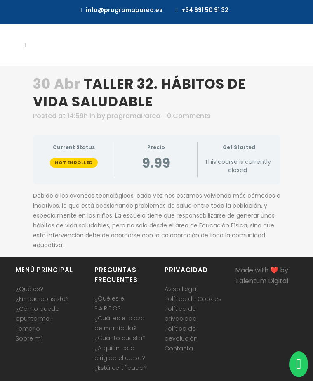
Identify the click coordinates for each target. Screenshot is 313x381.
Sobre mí (29, 338)
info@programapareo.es (124, 10)
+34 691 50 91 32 (204, 10)
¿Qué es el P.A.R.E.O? (109, 303)
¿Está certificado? (120, 368)
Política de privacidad (181, 314)
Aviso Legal (181, 289)
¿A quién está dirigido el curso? (119, 353)
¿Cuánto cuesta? (120, 338)
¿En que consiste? (42, 299)
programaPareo (133, 116)
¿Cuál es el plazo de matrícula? (119, 323)
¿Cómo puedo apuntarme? (37, 314)
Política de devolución (181, 333)
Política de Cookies (193, 299)
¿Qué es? (29, 289)
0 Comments (189, 116)
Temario (28, 328)
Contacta (179, 348)
